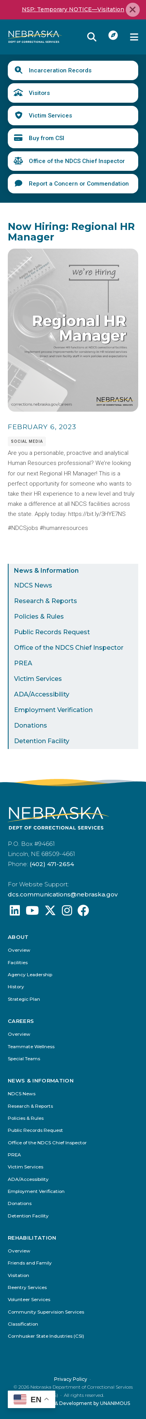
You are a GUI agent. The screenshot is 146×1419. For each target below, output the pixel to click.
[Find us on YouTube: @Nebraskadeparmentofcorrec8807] (32, 912)
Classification (23, 1324)
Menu (134, 37)
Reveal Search (92, 37)
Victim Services (50, 115)
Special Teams (24, 1058)
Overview (19, 950)
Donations (30, 725)
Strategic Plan (24, 999)
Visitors (39, 92)
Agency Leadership (30, 974)
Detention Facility (41, 741)
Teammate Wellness (31, 1046)
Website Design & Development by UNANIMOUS (73, 1403)
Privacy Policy (70, 1379)
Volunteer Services (29, 1299)
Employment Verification (53, 710)
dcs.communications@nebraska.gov (63, 894)
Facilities (18, 962)
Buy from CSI (46, 138)
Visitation (18, 1275)
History (16, 986)
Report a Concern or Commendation (79, 183)
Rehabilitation (32, 1238)
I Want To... (113, 35)
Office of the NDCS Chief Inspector (77, 161)
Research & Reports (45, 601)
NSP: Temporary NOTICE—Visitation (73, 9)
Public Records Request (52, 632)
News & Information (46, 570)
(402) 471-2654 (52, 864)
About (18, 937)
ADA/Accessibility (41, 694)
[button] (73, 409)
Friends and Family (30, 1263)
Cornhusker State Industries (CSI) (46, 1336)
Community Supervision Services (46, 1311)
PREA (23, 663)
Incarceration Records (60, 70)
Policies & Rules (39, 616)
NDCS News (33, 585)
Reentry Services (27, 1287)
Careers (21, 1021)
